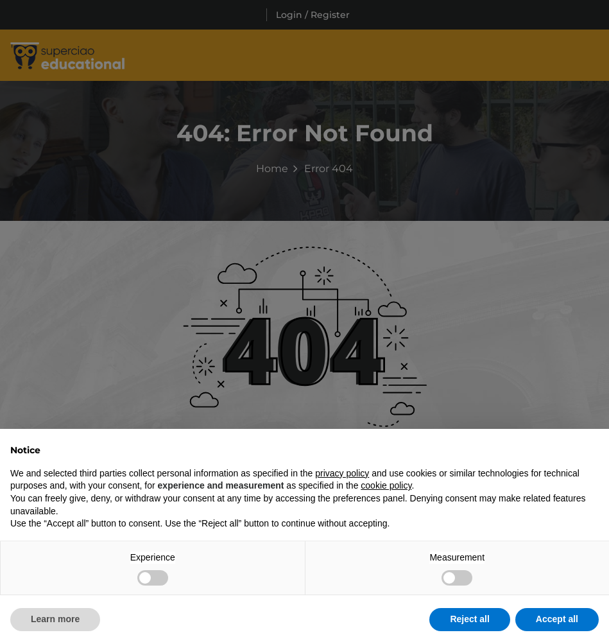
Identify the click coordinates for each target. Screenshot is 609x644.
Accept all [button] (557, 619)
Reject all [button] (469, 619)
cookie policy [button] (386, 485)
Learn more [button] (55, 619)
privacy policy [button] (342, 473)
